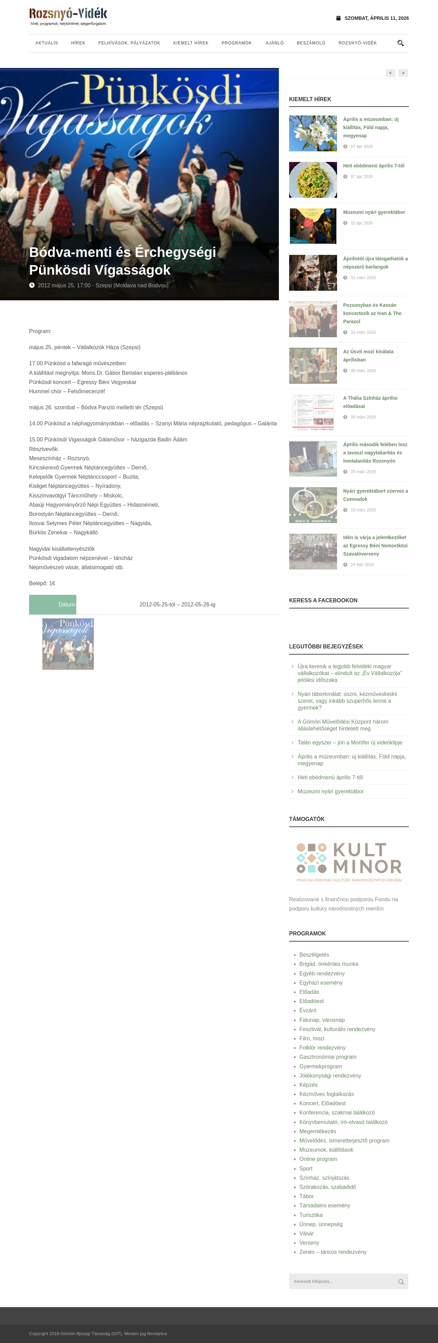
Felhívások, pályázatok (129, 43)
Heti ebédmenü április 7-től (373, 165)
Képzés (308, 1085)
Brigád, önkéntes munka (329, 964)
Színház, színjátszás (324, 1178)
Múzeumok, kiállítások (326, 1150)
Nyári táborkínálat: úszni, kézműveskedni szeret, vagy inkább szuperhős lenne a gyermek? (347, 701)
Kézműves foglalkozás (326, 1094)
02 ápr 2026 (362, 223)
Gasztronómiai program (328, 1057)
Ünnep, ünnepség (321, 1224)
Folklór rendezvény (322, 1048)
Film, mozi (311, 1038)
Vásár (306, 1233)
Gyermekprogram (320, 1066)
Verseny (309, 1243)
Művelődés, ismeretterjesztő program (344, 1140)
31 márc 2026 (363, 277)
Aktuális (47, 43)
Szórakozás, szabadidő (327, 1187)
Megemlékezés (317, 1131)
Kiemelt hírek (190, 43)
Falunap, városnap (322, 1020)
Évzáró (308, 1010)
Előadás (309, 992)
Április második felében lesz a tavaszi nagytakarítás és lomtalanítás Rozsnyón (375, 453)
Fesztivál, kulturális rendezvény (337, 1029)
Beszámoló (311, 43)
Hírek (78, 43)
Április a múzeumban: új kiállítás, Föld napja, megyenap (371, 127)
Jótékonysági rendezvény (330, 1076)
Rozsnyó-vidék (357, 43)
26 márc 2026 (363, 417)
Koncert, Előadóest (322, 1103)
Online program (318, 1159)
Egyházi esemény (321, 983)
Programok (237, 43)
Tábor (306, 1196)
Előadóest (311, 1001)
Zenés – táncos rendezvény (333, 1252)
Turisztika (311, 1215)
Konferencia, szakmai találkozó (337, 1112)
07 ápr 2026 (362, 146)
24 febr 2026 (362, 564)
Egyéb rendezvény (322, 973)
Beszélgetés (314, 955)
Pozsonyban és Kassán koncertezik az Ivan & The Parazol (372, 313)
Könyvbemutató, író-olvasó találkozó (343, 1122)
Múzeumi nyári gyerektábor (374, 212)
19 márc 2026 (363, 510)
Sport (305, 1168)
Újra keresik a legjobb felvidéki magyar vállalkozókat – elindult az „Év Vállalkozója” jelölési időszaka (350, 673)
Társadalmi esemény (324, 1205)
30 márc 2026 (363, 370)
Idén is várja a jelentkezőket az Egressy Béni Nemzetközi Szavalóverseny (375, 546)
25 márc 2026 (363, 471)
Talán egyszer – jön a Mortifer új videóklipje (350, 742)
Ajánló (275, 43)
